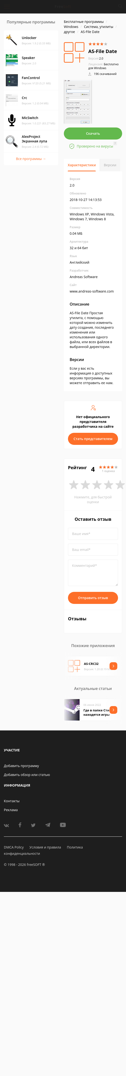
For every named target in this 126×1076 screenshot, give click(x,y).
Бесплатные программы (84, 21)
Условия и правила (45, 847)
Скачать (93, 133)
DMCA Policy (14, 847)
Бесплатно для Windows (103, 66)
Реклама (11, 810)
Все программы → (31, 158)
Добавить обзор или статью (27, 774)
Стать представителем (93, 438)
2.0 (95, 58)
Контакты (12, 801)
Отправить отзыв (93, 597)
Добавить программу (21, 765)
